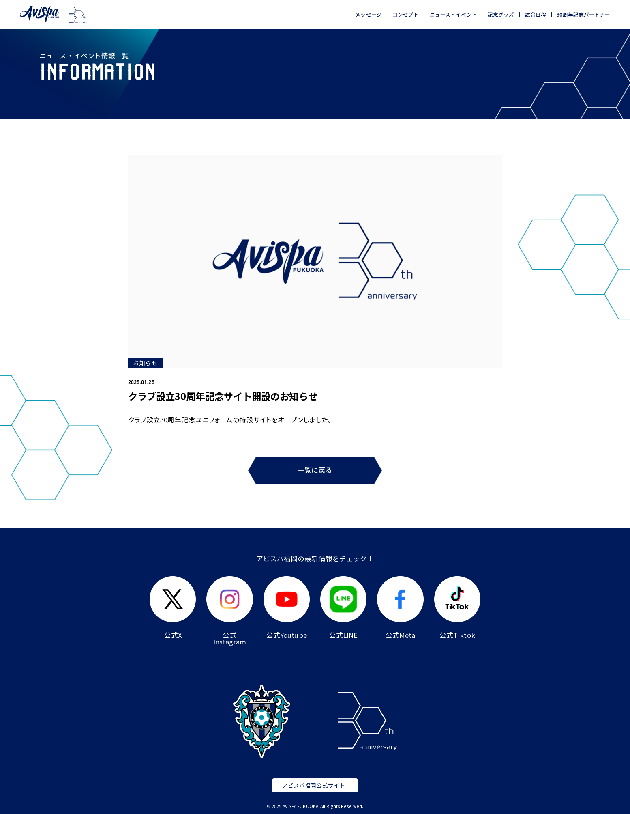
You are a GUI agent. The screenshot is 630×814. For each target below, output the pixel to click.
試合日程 (535, 14)
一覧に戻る (315, 470)
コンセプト (405, 14)
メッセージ (368, 14)
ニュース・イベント (453, 14)
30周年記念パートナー (583, 14)
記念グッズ (501, 14)
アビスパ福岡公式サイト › (315, 785)
